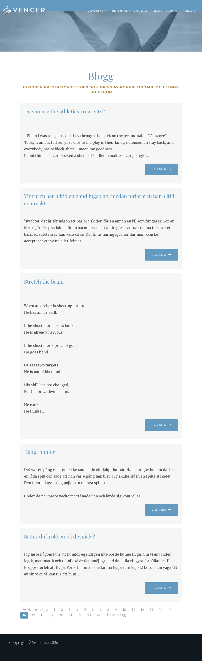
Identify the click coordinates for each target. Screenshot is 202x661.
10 (124, 619)
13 (151, 619)
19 (52, 624)
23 (89, 624)
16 (24, 624)
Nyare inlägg (35, 619)
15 (170, 619)
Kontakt (172, 10)
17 (33, 624)
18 (42, 624)
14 (160, 619)
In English (189, 10)
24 (98, 624)
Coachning (96, 10)
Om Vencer (142, 10)
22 (80, 624)
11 (133, 619)
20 (61, 624)
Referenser (121, 10)
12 (142, 619)
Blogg (158, 10)
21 (70, 624)
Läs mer (161, 178)
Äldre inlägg (118, 624)
